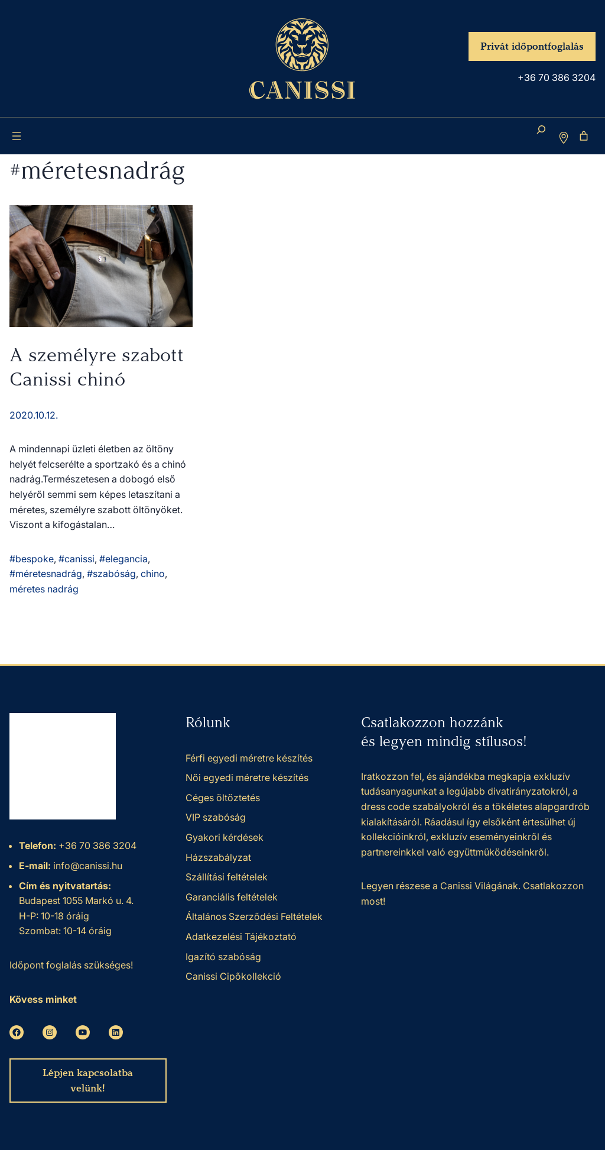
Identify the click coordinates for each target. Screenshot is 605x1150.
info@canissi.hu (86, 866)
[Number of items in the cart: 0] (584, 136)
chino (153, 573)
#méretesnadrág (45, 573)
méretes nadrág (44, 589)
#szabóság (111, 573)
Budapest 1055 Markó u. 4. (76, 900)
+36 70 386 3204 (557, 77)
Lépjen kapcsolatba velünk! (88, 1080)
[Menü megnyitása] (16, 136)
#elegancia (123, 559)
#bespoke (31, 559)
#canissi (76, 559)
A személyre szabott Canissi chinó (96, 367)
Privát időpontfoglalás (532, 46)
